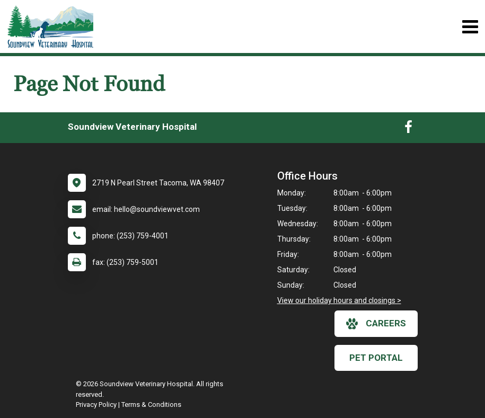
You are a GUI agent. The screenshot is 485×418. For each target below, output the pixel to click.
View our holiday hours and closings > (339, 300)
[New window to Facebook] (408, 129)
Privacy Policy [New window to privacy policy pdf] (96, 404)
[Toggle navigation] (470, 26)
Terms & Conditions (151, 404)
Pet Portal (376, 357)
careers (376, 324)
